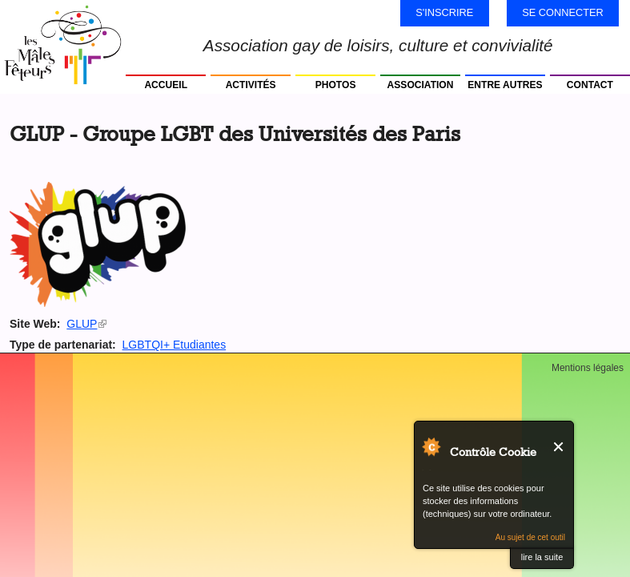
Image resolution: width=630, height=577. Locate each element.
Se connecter (563, 12)
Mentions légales (588, 367)
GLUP (86, 323)
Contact (590, 85)
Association (420, 85)
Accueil (165, 85)
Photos (335, 85)
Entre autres (504, 85)
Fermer (559, 447)
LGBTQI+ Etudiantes (174, 344)
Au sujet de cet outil (530, 537)
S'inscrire (444, 12)
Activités (251, 85)
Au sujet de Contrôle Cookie (431, 446)
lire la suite (542, 557)
